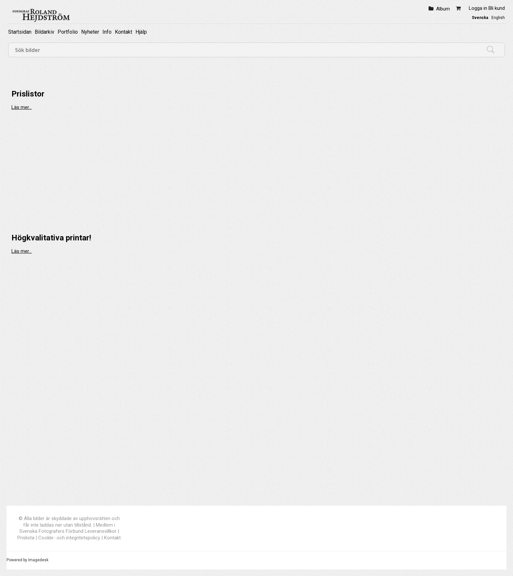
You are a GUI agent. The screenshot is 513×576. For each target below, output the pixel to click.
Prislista (25, 538)
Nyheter (90, 32)
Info (107, 32)
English (498, 17)
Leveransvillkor (100, 531)
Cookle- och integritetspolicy (69, 538)
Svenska (480, 17)
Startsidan (19, 32)
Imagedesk (38, 560)
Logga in (478, 8)
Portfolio (68, 32)
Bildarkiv (44, 32)
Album (443, 9)
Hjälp (141, 32)
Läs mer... (21, 107)
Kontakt (123, 32)
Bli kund (496, 8)
